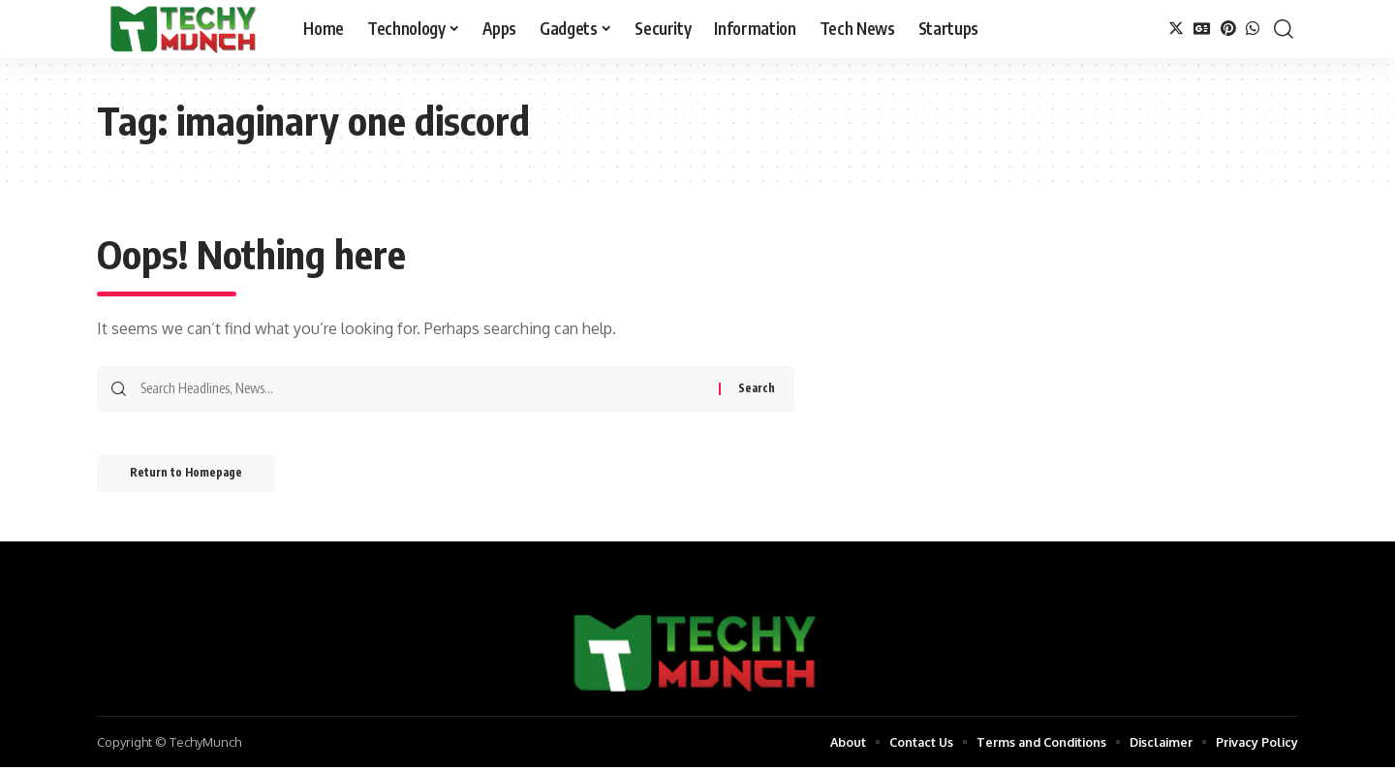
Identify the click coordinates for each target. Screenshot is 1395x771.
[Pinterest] (1228, 28)
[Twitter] (1176, 28)
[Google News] (1202, 28)
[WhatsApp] (1252, 28)
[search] (1283, 29)
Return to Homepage (192, 475)
